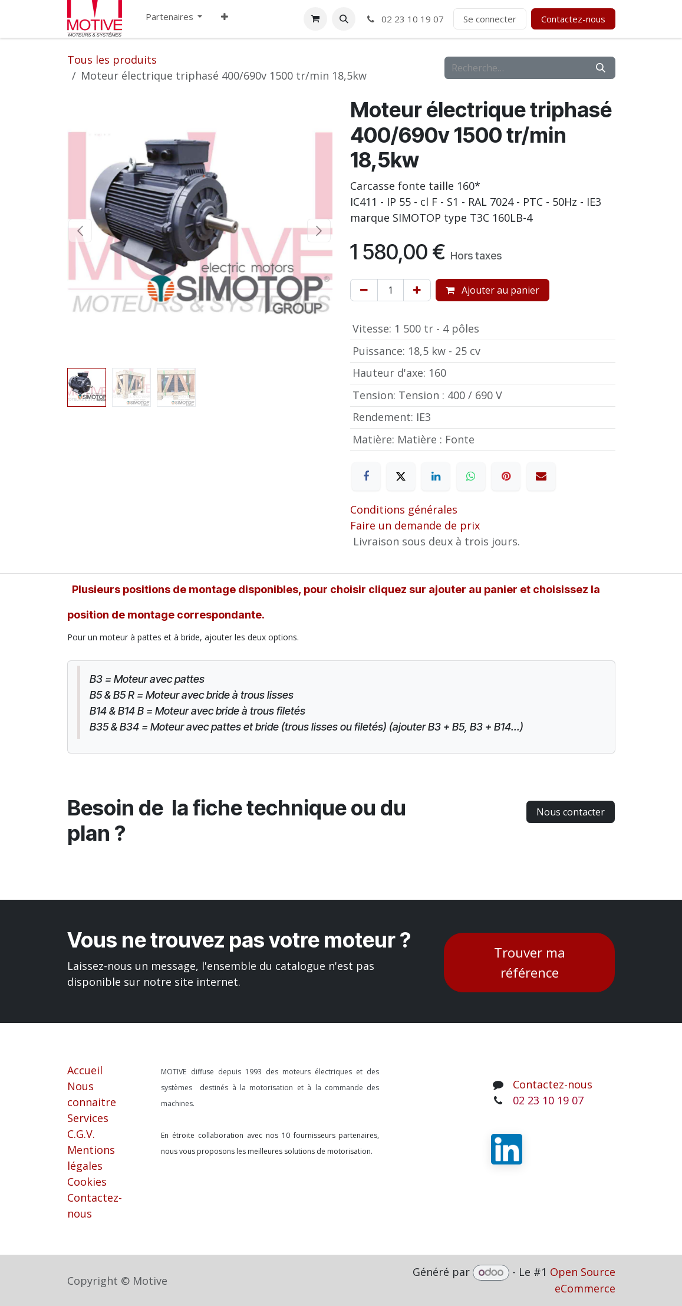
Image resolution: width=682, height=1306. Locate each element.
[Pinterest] (506, 476)
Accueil (85, 1070)
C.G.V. (81, 1134)
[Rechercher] (600, 68)
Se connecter (489, 19)
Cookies (87, 1182)
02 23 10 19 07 (404, 19)
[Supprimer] (364, 290)
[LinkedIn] (435, 476)
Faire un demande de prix (415, 525)
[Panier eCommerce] (315, 19)
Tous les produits (112, 59)
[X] (401, 476)
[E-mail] (541, 476)
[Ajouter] (417, 290)
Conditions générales (403, 509)
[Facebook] (366, 476)
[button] (343, 19)
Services (87, 1118)
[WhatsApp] (471, 476)
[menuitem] (174, 19)
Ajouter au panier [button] (492, 290)
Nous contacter (570, 811)
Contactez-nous (573, 19)
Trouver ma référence (529, 962)
